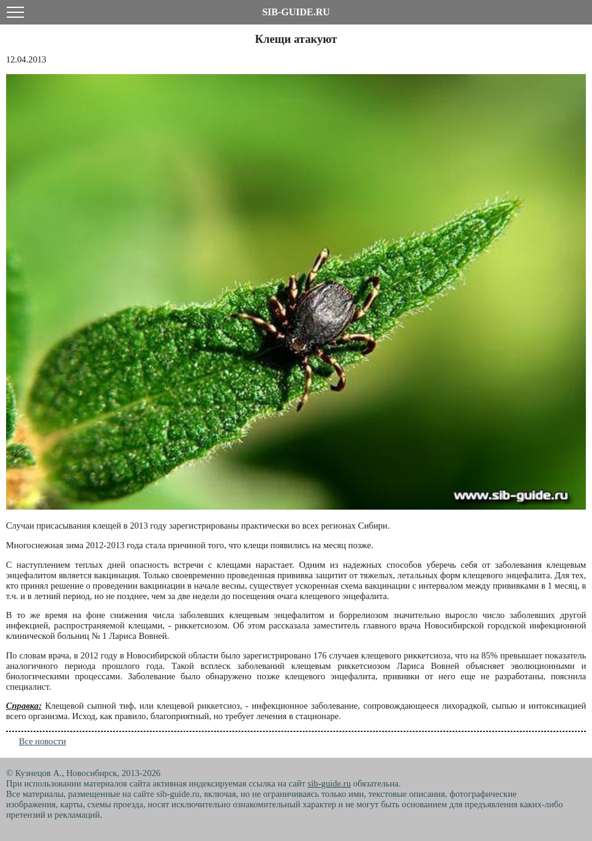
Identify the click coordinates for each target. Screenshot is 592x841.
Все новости (42, 741)
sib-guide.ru (329, 783)
